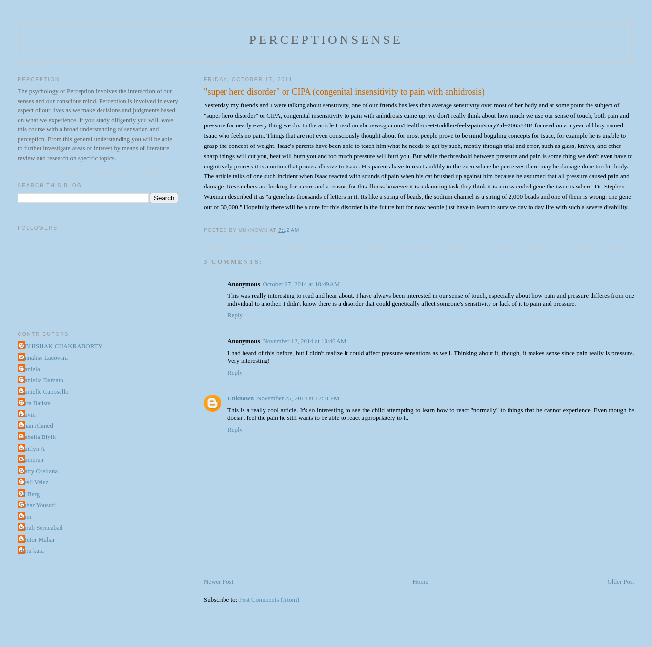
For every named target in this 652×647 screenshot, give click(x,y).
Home (420, 581)
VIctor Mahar (37, 539)
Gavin (28, 414)
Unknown (240, 398)
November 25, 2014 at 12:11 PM (298, 398)
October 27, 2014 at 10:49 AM (301, 284)
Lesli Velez (34, 482)
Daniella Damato (41, 380)
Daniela (30, 369)
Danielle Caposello (44, 391)
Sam (25, 516)
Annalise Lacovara (44, 357)
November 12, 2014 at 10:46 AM (304, 341)
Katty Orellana (39, 471)
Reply (235, 315)
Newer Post (218, 581)
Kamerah (31, 459)
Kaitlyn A (32, 448)
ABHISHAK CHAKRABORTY (61, 346)
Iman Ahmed (36, 425)
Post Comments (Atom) (269, 599)
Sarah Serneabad (41, 527)
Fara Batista (35, 403)
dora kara (32, 550)
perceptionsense (326, 40)
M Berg (30, 494)
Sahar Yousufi (38, 505)
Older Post (620, 581)
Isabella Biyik (38, 436)
